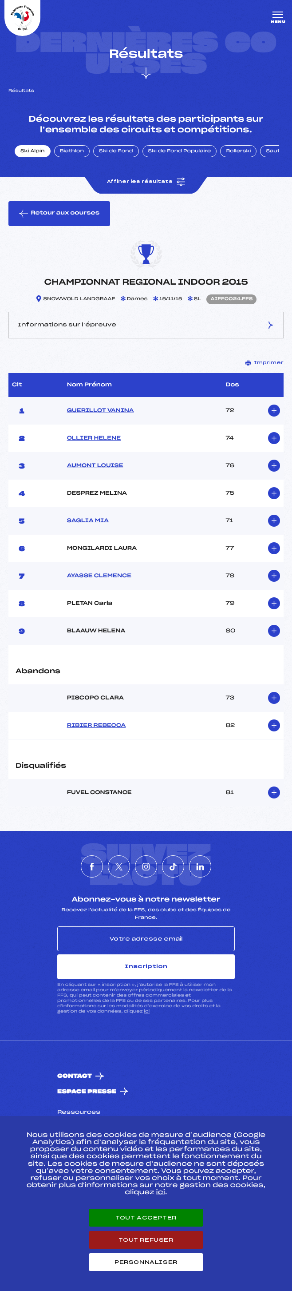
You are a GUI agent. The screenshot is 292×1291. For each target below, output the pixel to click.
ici (147, 1011)
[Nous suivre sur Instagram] (146, 866)
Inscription (146, 966)
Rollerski (238, 151)
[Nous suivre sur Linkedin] (200, 866)
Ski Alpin (32, 151)
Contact (74, 1076)
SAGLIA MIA (88, 521)
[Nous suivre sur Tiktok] (173, 866)
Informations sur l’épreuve (146, 325)
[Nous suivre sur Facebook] (92, 866)
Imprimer (264, 362)
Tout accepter (146, 1217)
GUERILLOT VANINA (100, 410)
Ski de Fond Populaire (179, 151)
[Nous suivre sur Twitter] (119, 866)
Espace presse (86, 1092)
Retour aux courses (59, 213)
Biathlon (72, 151)
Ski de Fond (116, 151)
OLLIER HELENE (94, 438)
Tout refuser (145, 1240)
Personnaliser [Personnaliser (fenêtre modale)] (146, 1262)
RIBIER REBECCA (96, 725)
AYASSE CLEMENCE (99, 576)
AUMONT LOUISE (95, 466)
